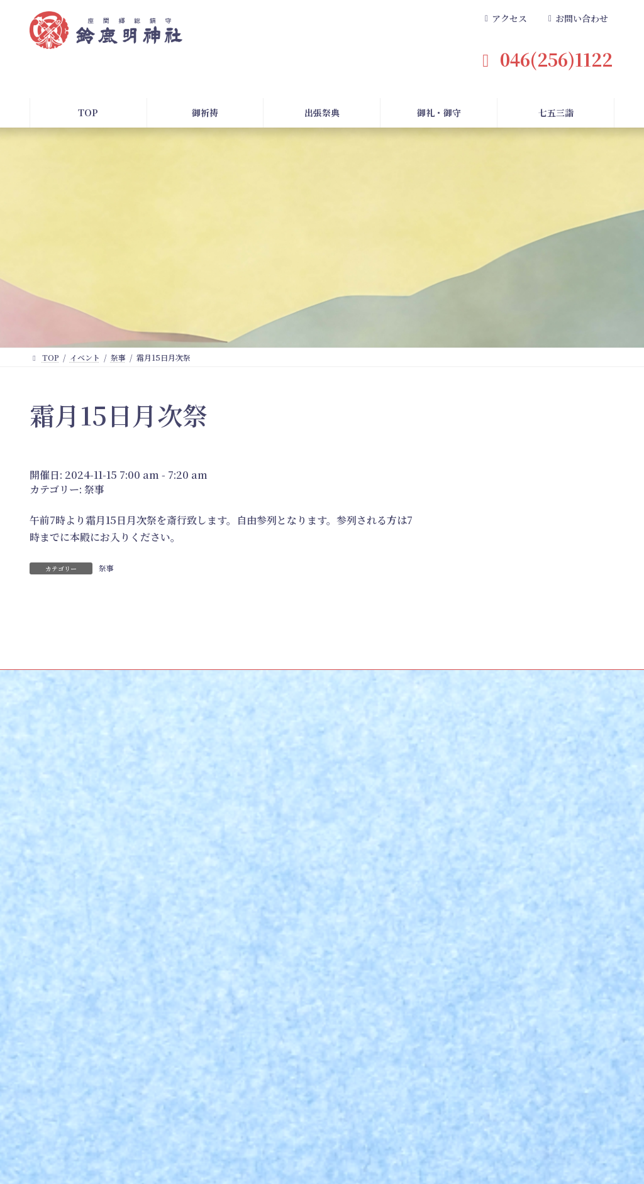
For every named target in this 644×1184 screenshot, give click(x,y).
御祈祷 (70, 957)
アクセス (451, 1024)
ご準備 (268, 1041)
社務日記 (404, 1130)
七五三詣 (167, 957)
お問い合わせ (564, 991)
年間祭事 (264, 1130)
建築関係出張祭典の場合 (298, 1024)
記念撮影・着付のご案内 (189, 1041)
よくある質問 (570, 957)
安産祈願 (70, 1041)
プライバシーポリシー (552, 1130)
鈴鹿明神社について (477, 957)
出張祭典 (276, 957)
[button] (504, 19)
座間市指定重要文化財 (473, 1008)
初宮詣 (66, 1058)
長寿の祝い (73, 1090)
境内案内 (451, 991)
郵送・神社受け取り (89, 1008)
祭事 (94, 489)
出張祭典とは (279, 975)
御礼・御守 (389, 957)
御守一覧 (380, 991)
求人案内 (467, 1130)
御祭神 (447, 975)
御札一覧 (380, 975)
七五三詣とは (171, 975)
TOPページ (81, 1130)
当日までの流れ (174, 1008)
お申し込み (73, 991)
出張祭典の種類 (283, 1008)
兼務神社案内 (334, 1130)
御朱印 (376, 1008)
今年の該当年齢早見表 (186, 1024)
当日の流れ (275, 1058)
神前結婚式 (73, 1074)
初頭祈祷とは (77, 975)
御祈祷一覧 (73, 1024)
